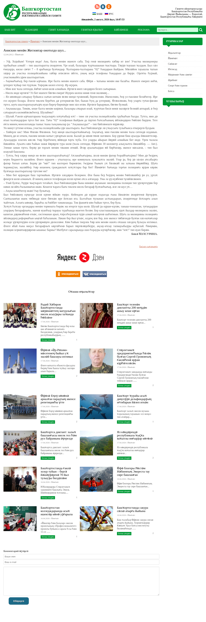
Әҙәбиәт (172, 80)
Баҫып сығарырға (148, 246)
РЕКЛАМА (144, 30)
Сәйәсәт (172, 64)
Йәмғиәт (35, 41)
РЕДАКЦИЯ (31, 30)
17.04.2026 (45, 322)
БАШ (97, 13)
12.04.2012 (8, 54)
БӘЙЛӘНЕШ (121, 30)
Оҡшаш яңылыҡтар (81, 291)
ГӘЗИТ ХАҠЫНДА (58, 30)
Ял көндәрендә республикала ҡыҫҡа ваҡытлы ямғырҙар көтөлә (135, 435)
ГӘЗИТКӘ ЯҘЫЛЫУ (92, 30)
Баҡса (171, 91)
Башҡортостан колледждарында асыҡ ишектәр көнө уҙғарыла (57, 511)
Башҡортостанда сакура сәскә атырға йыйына (132, 509)
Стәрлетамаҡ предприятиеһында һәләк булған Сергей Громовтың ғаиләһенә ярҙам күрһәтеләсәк (134, 356)
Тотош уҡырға (47, 340)
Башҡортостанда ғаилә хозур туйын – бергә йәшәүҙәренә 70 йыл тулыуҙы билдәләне (56, 473)
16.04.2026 (45, 482)
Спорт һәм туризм (177, 85)
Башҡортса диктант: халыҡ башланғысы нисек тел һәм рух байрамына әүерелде (59, 435)
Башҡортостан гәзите (16, 41)
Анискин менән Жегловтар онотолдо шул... (34, 50)
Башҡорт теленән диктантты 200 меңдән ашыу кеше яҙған (132, 308)
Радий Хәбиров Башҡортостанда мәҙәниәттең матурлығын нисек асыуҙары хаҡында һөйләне (58, 311)
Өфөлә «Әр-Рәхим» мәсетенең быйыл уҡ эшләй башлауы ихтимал (57, 353)
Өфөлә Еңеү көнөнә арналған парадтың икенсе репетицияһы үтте (58, 399)
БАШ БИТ (10, 30)
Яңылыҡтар (174, 53)
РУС (109, 13)
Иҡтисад (172, 69)
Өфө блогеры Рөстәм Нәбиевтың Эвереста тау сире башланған (133, 471)
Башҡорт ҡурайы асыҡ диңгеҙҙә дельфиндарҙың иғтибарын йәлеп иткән (134, 399)
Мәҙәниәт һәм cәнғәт (180, 74)
